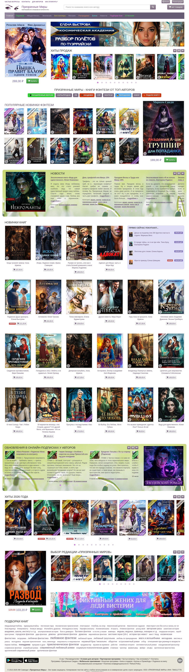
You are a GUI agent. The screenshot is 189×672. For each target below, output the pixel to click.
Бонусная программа (110, 661)
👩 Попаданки (123, 95)
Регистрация (178, 2)
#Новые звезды (36, 629)
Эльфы (149, 648)
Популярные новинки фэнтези (29, 105)
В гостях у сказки (99, 632)
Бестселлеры (60, 16)
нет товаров (175, 7)
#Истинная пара (47, 626)
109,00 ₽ (79, 324)
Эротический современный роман (20, 650)
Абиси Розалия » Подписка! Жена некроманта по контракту (30, 453)
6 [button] (119, 82)
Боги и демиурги (66, 632)
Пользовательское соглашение (90, 664)
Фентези (108, 95)
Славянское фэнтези (13, 648)
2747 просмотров (65, 481)
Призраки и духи (38, 645)
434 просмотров (24, 479)
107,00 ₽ (17, 270)
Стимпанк (114, 648)
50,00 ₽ (133, 539)
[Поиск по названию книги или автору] (107, 7)
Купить (32, 81)
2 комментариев (121, 479)
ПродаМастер (85, 645)
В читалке (129, 16)
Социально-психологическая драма (92, 648)
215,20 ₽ (50, 539)
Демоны (52, 634)
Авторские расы (154, 628)
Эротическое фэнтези (47, 650)
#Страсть (114, 629)
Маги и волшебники (149, 638)
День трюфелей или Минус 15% (95, 178)
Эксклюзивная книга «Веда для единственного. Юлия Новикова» (65, 179)
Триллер (123, 648)
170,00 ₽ (79, 431)
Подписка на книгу (160, 661)
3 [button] (106, 82)
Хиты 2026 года (16, 496)
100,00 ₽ (17, 377)
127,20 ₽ (79, 539)
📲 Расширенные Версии (41, 95)
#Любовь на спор (98, 626)
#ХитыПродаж (64, 95)
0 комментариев (37, 479)
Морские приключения (31, 642)
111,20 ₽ (21, 324)
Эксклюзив (46, 16)
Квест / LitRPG (154, 634)
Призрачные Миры (35, 8)
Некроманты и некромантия (68, 642)
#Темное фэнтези (127, 629)
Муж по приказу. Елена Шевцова (147, 261)
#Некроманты (22, 629)
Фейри (142, 648)
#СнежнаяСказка (102, 629)
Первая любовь (11, 645)
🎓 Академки (87, 95)
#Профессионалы (87, 629)
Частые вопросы (12, 2)
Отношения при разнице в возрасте (164, 641)
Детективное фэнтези (67, 634)
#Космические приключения (66, 626)
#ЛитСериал (85, 626)
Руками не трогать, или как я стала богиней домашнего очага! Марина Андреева (79, 265)
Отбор (143, 642)
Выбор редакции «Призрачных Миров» (81, 552)
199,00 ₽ (171, 324)
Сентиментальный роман (146, 645)
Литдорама (21, 638)
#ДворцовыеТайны (31, 626)
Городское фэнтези (25, 634)
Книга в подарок (126, 661)
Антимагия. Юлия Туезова (48, 317)
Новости (103, 16)
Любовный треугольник (104, 638)
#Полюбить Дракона (52, 629)
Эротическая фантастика (164, 648)
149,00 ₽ (109, 321)
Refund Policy (135, 664)
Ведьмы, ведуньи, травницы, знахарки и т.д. (137, 631)
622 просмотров (108, 479)
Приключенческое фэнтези (63, 644)
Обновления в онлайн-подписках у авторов (40, 447)
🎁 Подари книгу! (151, 95)
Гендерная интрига (166, 632)
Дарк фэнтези (41, 634)
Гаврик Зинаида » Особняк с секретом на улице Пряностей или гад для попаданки (73, 454)
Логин (165, 2)
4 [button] (110, 82)
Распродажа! (83, 16)
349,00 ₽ (17, 431)
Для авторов (37, 2)
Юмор (137, 95)
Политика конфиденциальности (116, 664)
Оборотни (113, 641)
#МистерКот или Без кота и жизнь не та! (162, 626)
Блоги (94, 16)
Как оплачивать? (143, 659)
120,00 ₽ (48, 270)
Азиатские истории (171, 629)
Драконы (83, 634)
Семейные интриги (126, 645)
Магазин (72, 16)
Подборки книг (116, 16)
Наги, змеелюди (48, 642)
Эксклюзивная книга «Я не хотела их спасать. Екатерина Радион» (160, 179)
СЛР (99, 95)
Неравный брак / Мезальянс (94, 641)
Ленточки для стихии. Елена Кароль (148, 251)
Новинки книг (16, 222)
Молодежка (16, 642)
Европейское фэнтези (98, 634)
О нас (61, 659)
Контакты (26, 2)
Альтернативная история (48, 632)
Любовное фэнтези (63, 638)
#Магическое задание (136, 626)
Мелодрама (167, 638)
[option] (60, 67)
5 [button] (77, 485)
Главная (9, 16)
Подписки (20, 16)
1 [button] (60, 485)
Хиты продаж (61, 50)
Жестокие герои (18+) (118, 634)
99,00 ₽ (110, 270)
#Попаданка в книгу (70, 629)
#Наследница (10, 629)
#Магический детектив (116, 626)
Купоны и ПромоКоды (142, 661)
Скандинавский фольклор (168, 645)
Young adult (140, 629)
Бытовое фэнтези (83, 631)
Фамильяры (133, 648)
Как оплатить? (51, 2)
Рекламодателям (72, 659)
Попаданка (24, 644)
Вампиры (112, 632)
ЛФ (75, 95)
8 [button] (127, 82)
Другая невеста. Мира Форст (110, 317)
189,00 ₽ (79, 272)
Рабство (114, 645)
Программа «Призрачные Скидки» (64, 661)
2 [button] (102, 82)
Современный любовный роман (57, 647)
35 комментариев (80, 481)
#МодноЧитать (33, 16)
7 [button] (123, 82)
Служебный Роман (30, 648)
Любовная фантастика (38, 638)
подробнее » (56, 201)
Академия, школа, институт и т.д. (20, 631)
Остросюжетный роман (129, 641)
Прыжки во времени (101, 645)
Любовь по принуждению (126, 638)
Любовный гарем (85, 638)
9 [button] (134, 584)
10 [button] (136, 82)
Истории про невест (138, 634)
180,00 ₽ (171, 431)
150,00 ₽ (48, 321)
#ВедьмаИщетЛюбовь (13, 626)
